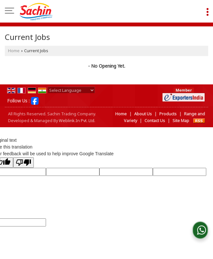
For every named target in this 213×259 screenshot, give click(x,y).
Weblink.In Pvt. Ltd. (77, 120)
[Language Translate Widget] (71, 90)
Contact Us (154, 120)
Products (168, 114)
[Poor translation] (23, 162)
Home (14, 50)
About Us (143, 114)
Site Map (180, 120)
